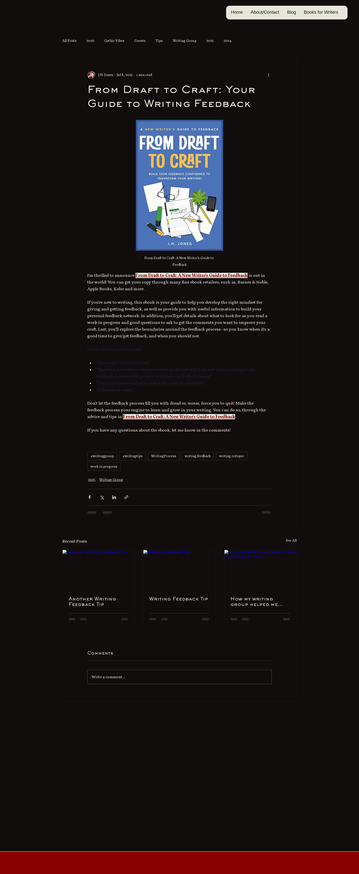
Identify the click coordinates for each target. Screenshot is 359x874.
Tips (159, 41)
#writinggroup (102, 456)
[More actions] (269, 75)
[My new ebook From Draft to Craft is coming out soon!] (260, 570)
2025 (210, 41)
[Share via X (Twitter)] (101, 497)
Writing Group (184, 41)
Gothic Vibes (114, 41)
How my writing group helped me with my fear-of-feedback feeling (254, 602)
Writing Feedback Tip (178, 599)
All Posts (69, 41)
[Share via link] (126, 497)
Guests (140, 41)
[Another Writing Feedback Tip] (99, 570)
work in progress (103, 466)
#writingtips (132, 456)
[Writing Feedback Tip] (179, 570)
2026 (90, 41)
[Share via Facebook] (89, 497)
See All (291, 540)
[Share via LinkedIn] (114, 497)
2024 (228, 41)
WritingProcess (163, 456)
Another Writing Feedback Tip (92, 602)
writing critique (231, 456)
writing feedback (198, 456)
